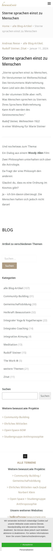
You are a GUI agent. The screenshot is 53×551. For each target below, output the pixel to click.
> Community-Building (15, 417)
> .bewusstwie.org (26, 517)
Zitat (24, 48)
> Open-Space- (14, 430)
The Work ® (11, 360)
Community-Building (16, 296)
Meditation (10, 344)
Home (5, 26)
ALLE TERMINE (26, 462)
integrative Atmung (16, 336)
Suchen (6, 389)
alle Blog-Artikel (22, 26)
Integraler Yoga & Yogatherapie (23, 320)
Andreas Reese (11, 43)
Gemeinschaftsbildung (17, 304)
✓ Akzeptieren (26, 545)
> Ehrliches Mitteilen (14, 423)
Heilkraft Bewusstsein (17, 312)
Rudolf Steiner (10, 48)
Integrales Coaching (16, 328)
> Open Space (16, 499)
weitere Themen (13, 368)
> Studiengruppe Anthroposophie (22, 436)
